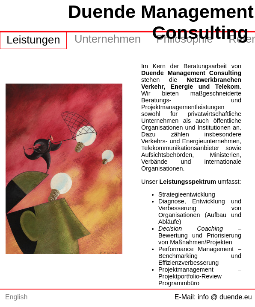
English (16, 297)
